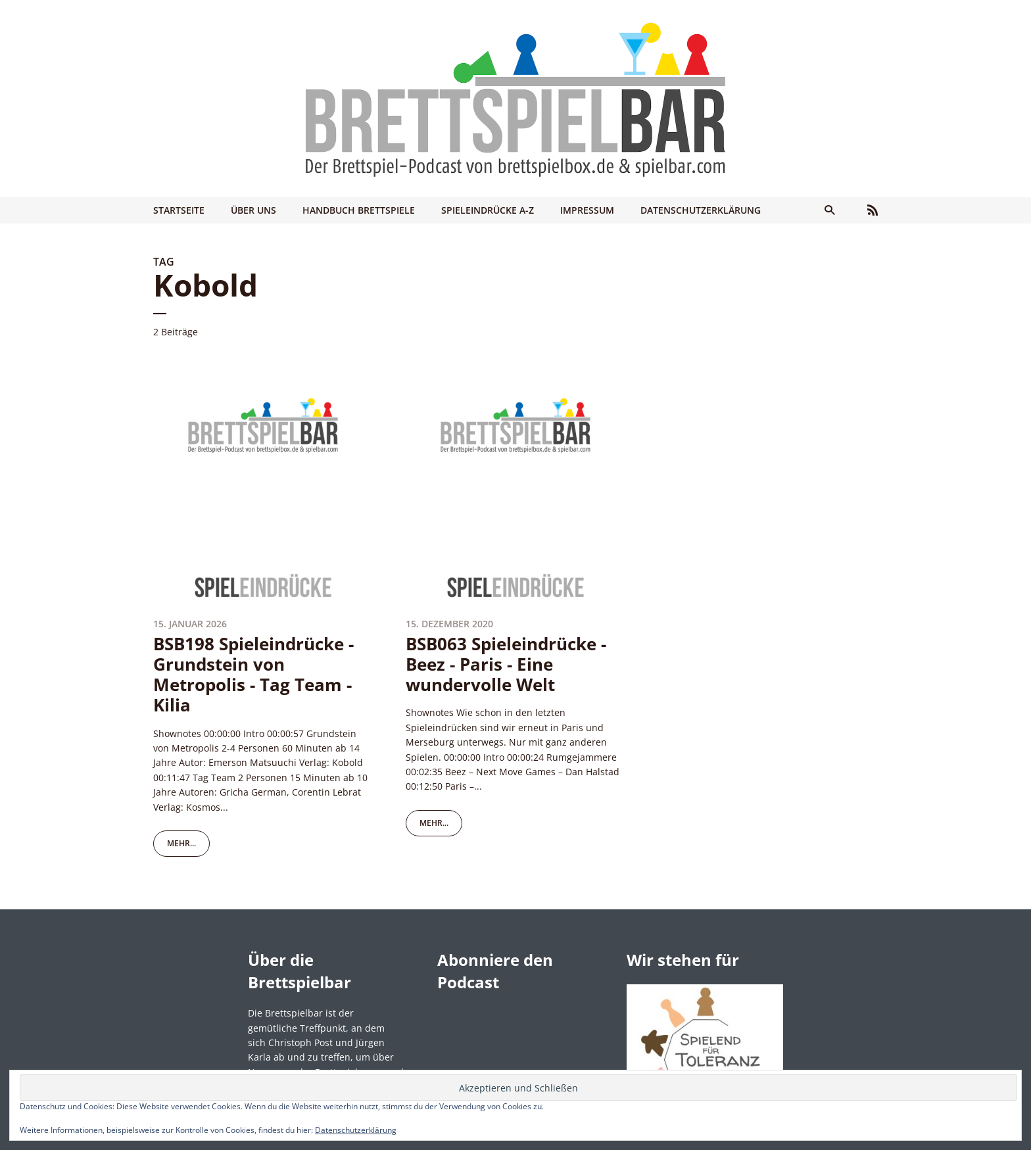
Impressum (587, 210)
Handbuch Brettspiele (358, 210)
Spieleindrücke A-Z (487, 210)
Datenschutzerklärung (700, 210)
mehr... (181, 843)
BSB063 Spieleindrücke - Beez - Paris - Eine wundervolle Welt (506, 664)
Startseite (178, 210)
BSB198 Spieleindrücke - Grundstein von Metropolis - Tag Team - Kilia (253, 674)
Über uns (253, 210)
